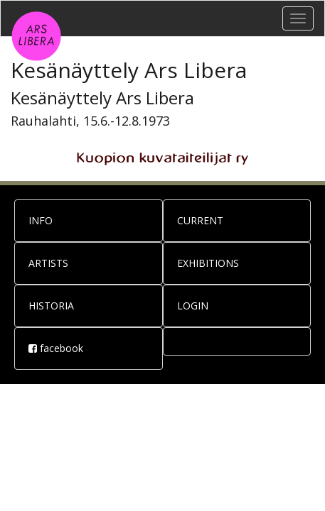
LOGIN (192, 305)
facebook (55, 348)
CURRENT (200, 220)
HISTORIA (51, 305)
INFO (40, 220)
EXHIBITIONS (208, 263)
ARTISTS (48, 263)
